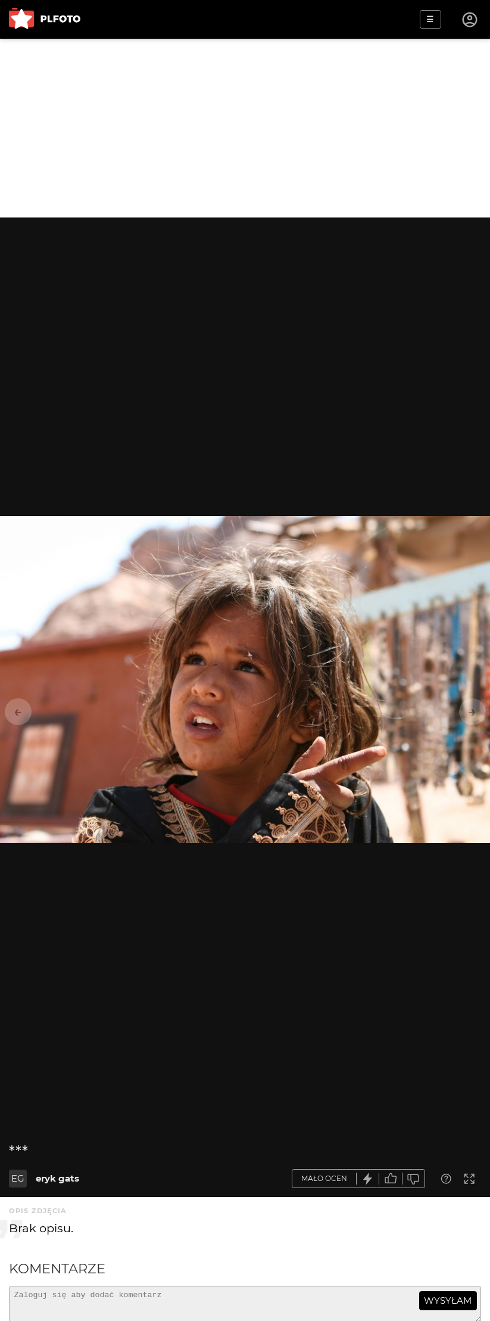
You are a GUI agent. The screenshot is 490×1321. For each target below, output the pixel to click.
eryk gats (57, 1178)
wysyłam (448, 1300)
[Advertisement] (245, 128)
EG (17, 1178)
